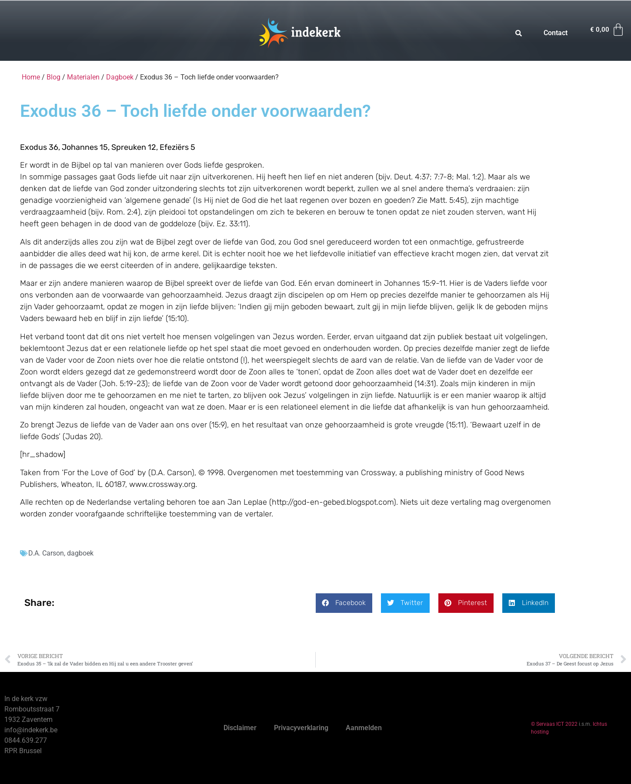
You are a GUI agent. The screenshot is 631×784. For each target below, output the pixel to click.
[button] (344, 603)
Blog (53, 77)
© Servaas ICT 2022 (554, 724)
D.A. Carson (46, 553)
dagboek (80, 553)
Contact (556, 33)
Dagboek (120, 77)
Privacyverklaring (301, 728)
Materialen (83, 77)
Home (31, 77)
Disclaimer (240, 728)
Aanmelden (364, 728)
